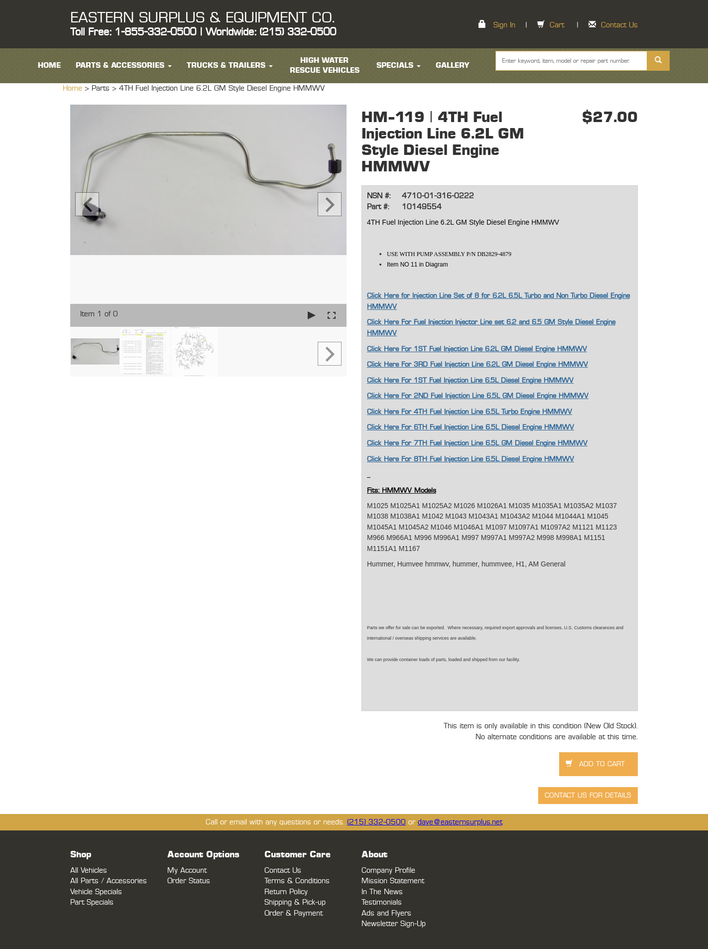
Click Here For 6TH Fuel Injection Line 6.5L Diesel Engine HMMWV (470, 427)
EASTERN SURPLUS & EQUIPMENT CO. (202, 17)
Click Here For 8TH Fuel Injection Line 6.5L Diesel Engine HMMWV (470, 459)
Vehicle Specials (96, 892)
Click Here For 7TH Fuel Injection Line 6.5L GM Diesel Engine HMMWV (477, 443)
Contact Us (619, 25)
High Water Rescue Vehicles (324, 65)
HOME (49, 65)
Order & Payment (293, 913)
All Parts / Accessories (108, 881)
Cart (557, 25)
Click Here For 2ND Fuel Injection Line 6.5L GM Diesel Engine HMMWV (478, 396)
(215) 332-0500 (376, 822)
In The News (382, 892)
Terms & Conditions (297, 881)
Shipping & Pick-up (295, 902)
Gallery (453, 65)
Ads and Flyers (386, 913)
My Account (187, 870)
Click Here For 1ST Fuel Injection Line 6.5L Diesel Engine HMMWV (470, 380)
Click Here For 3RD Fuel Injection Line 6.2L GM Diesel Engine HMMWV (477, 364)
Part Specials (92, 902)
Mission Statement (392, 881)
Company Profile (388, 870)
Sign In (504, 25)
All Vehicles (88, 870)
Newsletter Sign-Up (393, 924)
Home (74, 88)
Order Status (188, 881)
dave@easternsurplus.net (460, 822)
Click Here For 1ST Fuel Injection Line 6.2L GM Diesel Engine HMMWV (477, 349)
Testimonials (381, 902)
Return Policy (286, 892)
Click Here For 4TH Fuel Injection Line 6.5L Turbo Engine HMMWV (469, 411)
